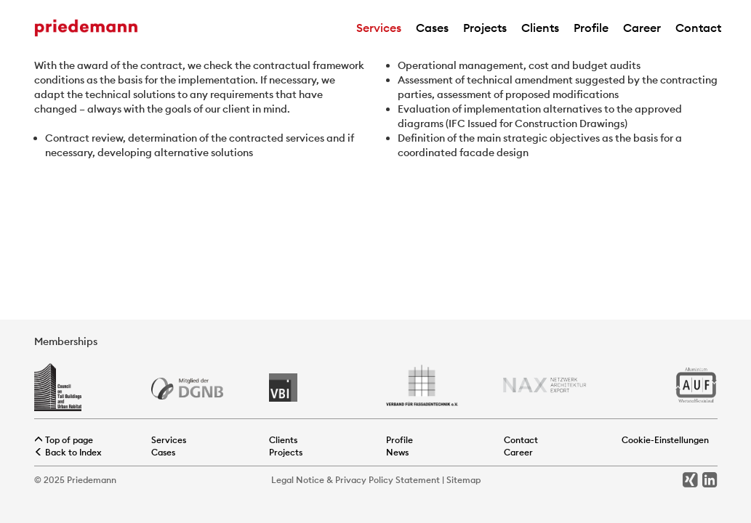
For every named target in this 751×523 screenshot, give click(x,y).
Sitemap (463, 479)
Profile (591, 27)
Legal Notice (297, 479)
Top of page (63, 439)
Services (378, 27)
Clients (540, 27)
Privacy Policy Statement (387, 479)
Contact (698, 27)
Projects (485, 27)
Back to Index (68, 452)
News (397, 452)
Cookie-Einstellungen (665, 439)
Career (642, 27)
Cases (432, 27)
